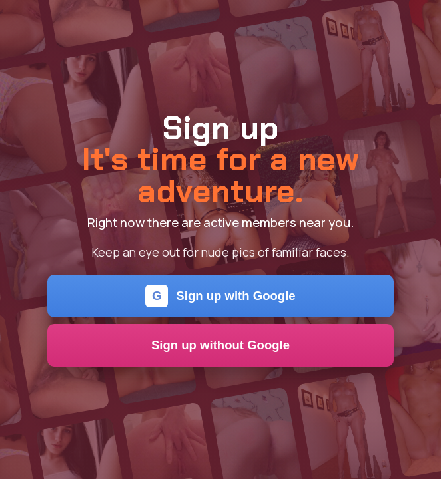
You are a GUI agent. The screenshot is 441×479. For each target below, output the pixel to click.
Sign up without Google (220, 345)
